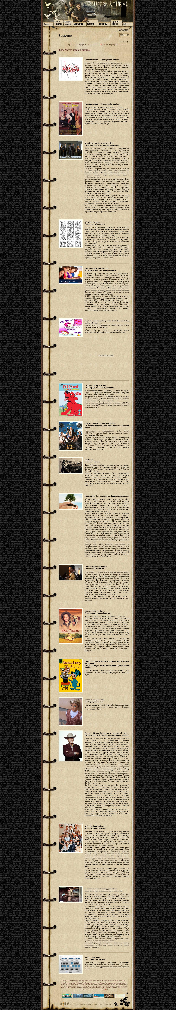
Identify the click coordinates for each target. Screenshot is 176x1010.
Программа (96, 980)
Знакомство (70, 980)
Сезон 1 (68, 987)
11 (91, 45)
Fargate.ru (80, 1004)
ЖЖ (120, 980)
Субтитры (84, 982)
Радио (124, 980)
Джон (89, 986)
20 (119, 45)
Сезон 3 (63, 987)
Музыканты (114, 984)
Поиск (89, 989)
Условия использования (77, 1003)
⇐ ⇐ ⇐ (124, 987)
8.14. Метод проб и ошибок (75, 49)
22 (125, 45)
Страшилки (86, 983)
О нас (81, 989)
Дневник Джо (83, 984)
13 (97, 45)
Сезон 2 (124, 986)
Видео (78, 982)
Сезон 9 (98, 987)
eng (110, 1004)
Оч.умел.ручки (74, 986)
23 (128, 45)
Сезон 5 (119, 987)
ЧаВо (85, 989)
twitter (109, 980)
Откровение (101, 982)
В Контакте (102, 1003)
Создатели (107, 984)
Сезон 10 (92, 987)
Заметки (90, 982)
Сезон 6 (114, 987)
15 (104, 45)
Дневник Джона (120, 983)
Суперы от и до (74, 984)
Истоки (108, 982)
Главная (64, 980)
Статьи (96, 984)
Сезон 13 (73, 987)
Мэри (93, 986)
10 (88, 45)
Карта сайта (100, 989)
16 (107, 45)
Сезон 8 (103, 987)
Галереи (68, 982)
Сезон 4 (118, 986)
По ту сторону (83, 986)
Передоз (79, 983)
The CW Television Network (100, 1004)
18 (113, 45)
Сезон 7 (108, 987)
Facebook (115, 980)
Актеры (101, 984)
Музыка (74, 982)
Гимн (101, 980)
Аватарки (124, 982)
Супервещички (65, 986)
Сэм (100, 986)
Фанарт (68, 983)
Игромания (88, 980)
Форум (105, 980)
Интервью (90, 984)
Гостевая (62, 982)
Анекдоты (73, 983)
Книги (76, 980)
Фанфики (118, 982)
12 (94, 45)
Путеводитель (101, 983)
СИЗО (67, 984)
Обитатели (93, 983)
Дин (97, 986)
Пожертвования (89, 1003)
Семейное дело (110, 983)
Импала (104, 986)
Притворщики (111, 986)
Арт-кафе (81, 980)
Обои (63, 983)
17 (110, 45)
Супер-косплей (123, 984)
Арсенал (62, 984)
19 (116, 45)
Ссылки (94, 989)
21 (122, 45)
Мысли (95, 982)
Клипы (112, 982)
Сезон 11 (79, 987)
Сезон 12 (86, 987)
